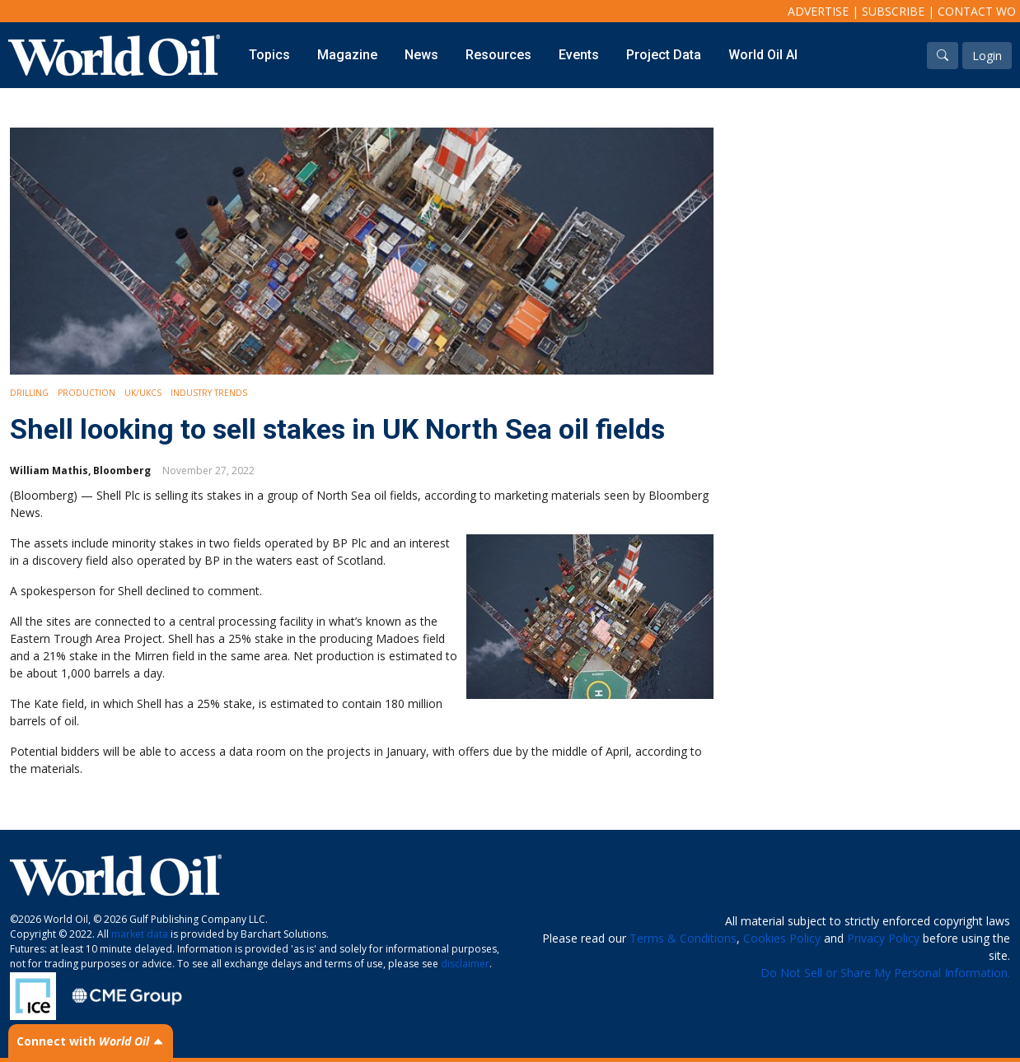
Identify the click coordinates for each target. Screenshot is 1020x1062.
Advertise (818, 11)
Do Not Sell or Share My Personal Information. (885, 972)
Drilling (29, 392)
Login (987, 55)
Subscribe (893, 11)
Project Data (663, 55)
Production (86, 392)
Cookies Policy (782, 938)
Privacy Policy (883, 938)
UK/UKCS (142, 392)
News (421, 55)
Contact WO (977, 11)
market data (139, 934)
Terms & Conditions (683, 938)
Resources (498, 55)
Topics (269, 55)
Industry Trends (209, 392)
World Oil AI (763, 55)
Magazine (347, 55)
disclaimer (465, 964)
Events (579, 55)
